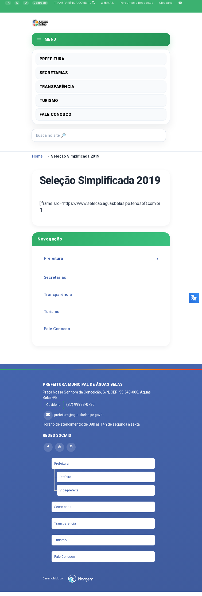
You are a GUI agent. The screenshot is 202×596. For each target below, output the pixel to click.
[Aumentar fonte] (8, 3)
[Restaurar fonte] (17, 3)
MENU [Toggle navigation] (46, 39)
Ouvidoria (53, 404)
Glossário (166, 3)
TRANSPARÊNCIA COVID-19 (74, 3)
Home (37, 156)
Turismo (49, 101)
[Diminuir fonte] (26, 3)
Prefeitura (52, 59)
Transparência (57, 87)
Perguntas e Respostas (136, 3)
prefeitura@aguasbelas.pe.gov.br (79, 414)
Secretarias (54, 73)
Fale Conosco (55, 114)
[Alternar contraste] (40, 3)
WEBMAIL (107, 3)
